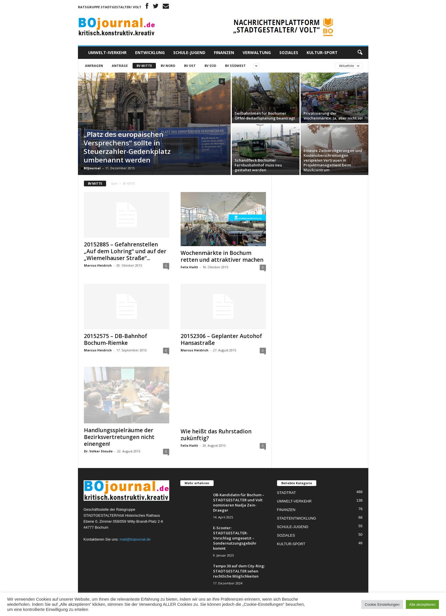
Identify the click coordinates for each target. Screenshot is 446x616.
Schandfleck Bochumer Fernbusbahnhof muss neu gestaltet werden (258, 165)
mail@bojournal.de (135, 539)
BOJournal (92, 168)
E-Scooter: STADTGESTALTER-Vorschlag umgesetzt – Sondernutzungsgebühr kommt (235, 538)
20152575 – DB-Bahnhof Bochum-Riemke (115, 339)
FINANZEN (224, 52)
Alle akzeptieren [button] (422, 604)
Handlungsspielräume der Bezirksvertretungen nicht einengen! (119, 437)
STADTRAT (286, 493)
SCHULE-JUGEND (189, 52)
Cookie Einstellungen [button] (382, 604)
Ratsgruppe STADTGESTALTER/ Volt (109, 7)
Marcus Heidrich (98, 265)
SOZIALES (288, 52)
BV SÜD (210, 65)
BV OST (190, 65)
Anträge (120, 65)
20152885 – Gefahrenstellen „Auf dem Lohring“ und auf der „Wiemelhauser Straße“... (125, 251)
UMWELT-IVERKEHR (107, 52)
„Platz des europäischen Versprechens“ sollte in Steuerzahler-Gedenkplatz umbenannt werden (127, 146)
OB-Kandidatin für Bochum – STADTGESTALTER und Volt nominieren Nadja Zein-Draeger (238, 502)
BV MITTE (144, 65)
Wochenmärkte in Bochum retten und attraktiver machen (222, 256)
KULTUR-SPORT (322, 52)
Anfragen (94, 65)
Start (114, 184)
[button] (360, 52)
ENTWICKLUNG (150, 52)
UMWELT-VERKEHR (294, 501)
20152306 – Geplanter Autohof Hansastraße (221, 339)
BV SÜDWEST (235, 65)
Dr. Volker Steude (98, 451)
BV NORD (168, 65)
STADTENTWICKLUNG (296, 518)
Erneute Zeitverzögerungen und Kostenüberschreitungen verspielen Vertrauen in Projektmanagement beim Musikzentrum (332, 160)
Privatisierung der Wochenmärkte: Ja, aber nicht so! (333, 116)
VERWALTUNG (257, 52)
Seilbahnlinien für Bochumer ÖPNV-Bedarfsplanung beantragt (265, 116)
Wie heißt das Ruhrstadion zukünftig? (216, 435)
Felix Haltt (189, 267)
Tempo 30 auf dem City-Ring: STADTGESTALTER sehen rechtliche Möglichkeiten (239, 571)
